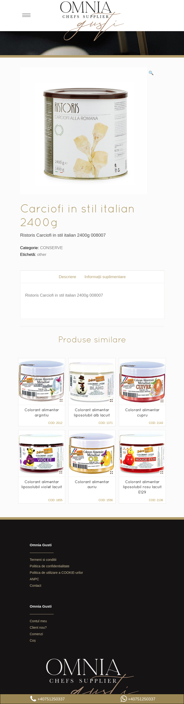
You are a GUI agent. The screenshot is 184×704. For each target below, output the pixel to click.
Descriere (67, 277)
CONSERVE (51, 248)
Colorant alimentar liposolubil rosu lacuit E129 (142, 487)
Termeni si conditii (43, 560)
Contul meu (38, 621)
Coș (33, 640)
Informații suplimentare (105, 277)
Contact (35, 585)
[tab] (67, 277)
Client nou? (38, 627)
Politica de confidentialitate (49, 566)
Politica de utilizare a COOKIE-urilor (56, 573)
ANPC (34, 579)
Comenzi (36, 634)
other (41, 254)
